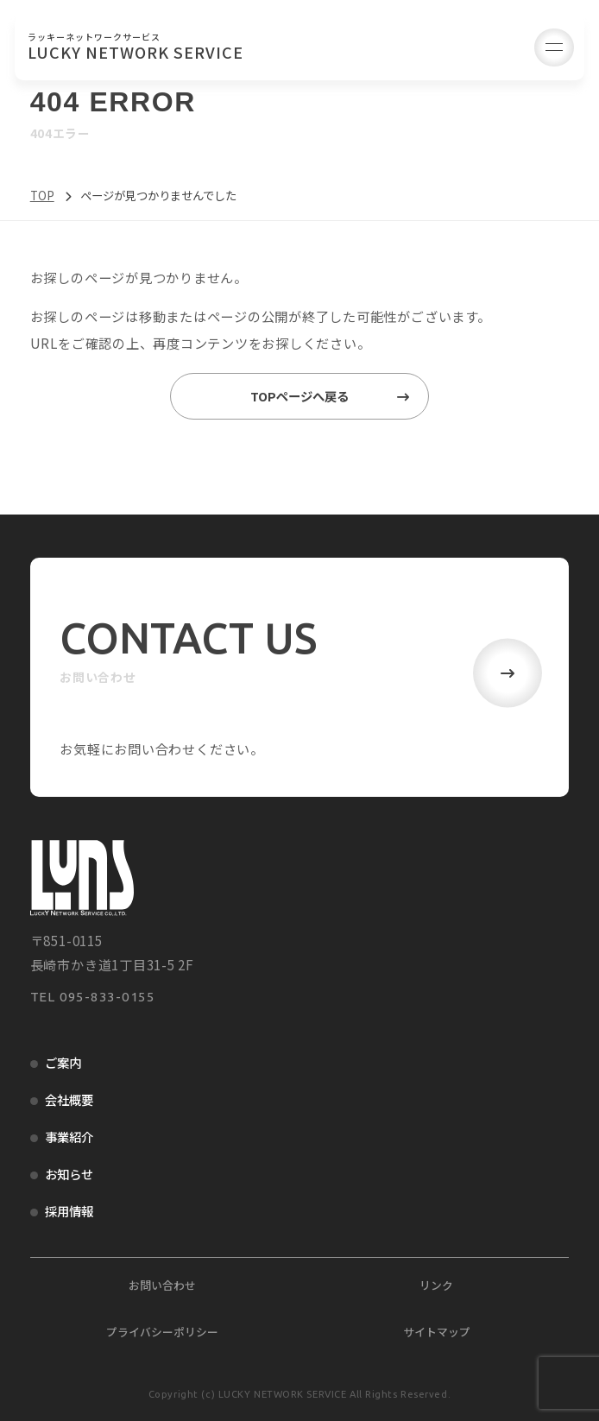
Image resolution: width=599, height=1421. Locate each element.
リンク (436, 1285)
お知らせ (69, 1174)
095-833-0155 (107, 996)
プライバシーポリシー (162, 1331)
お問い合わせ (162, 1285)
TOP (42, 195)
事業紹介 (69, 1136)
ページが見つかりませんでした (164, 195)
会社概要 (69, 1099)
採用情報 (69, 1211)
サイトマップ (436, 1331)
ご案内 (63, 1062)
